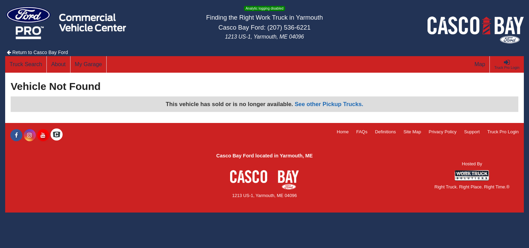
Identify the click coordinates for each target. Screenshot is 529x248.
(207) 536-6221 (289, 27)
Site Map (412, 131)
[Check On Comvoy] (57, 135)
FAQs (362, 131)
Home (343, 131)
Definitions (385, 131)
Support (472, 131)
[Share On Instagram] (30, 135)
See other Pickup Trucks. (329, 104)
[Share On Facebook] (16, 135)
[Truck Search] (26, 64)
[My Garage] (89, 64)
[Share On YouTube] (43, 135)
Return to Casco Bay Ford (37, 52)
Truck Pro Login (503, 131)
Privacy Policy (442, 131)
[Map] (480, 64)
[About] (58, 64)
